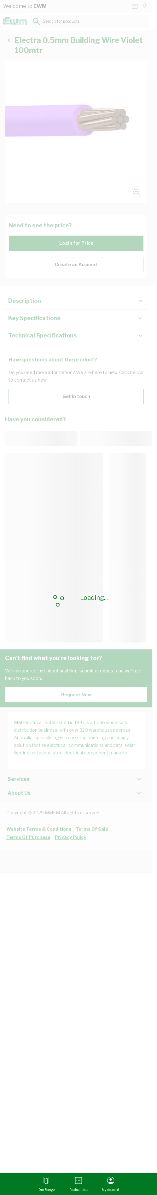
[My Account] (110, 1184)
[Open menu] (46, 1184)
